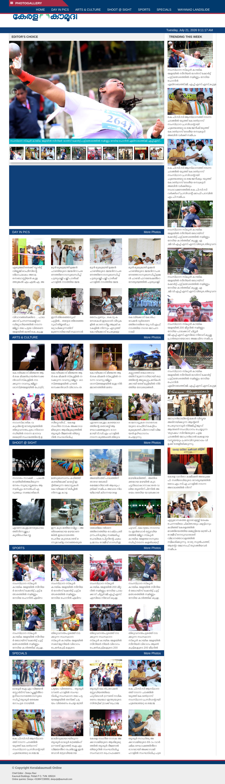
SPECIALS (164, 9)
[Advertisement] (86, 196)
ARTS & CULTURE (88, 9)
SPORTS (144, 9)
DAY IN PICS (60, 9)
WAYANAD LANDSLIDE (194, 9)
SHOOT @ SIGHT (119, 9)
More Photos (152, 232)
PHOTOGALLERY (26, 3)
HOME (40, 9)
